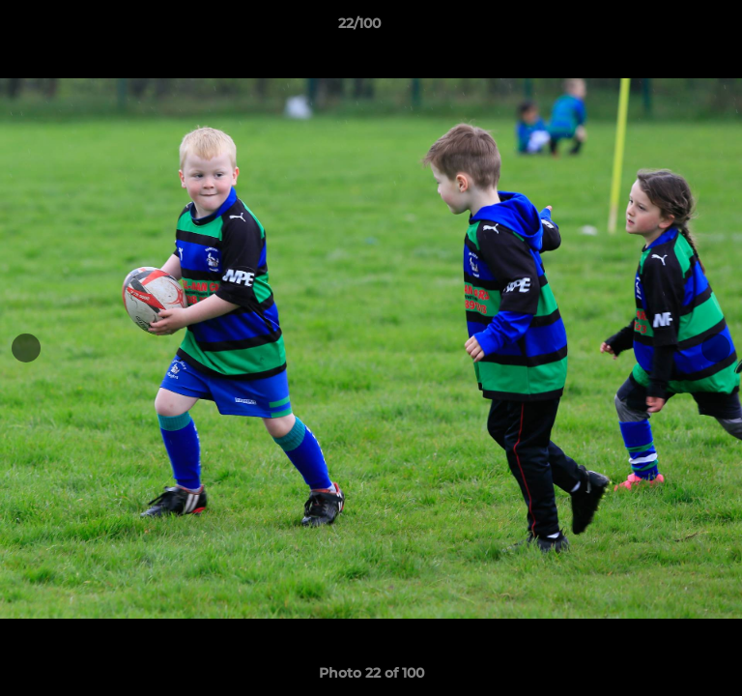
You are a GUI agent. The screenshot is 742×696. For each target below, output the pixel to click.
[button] (672, 28)
